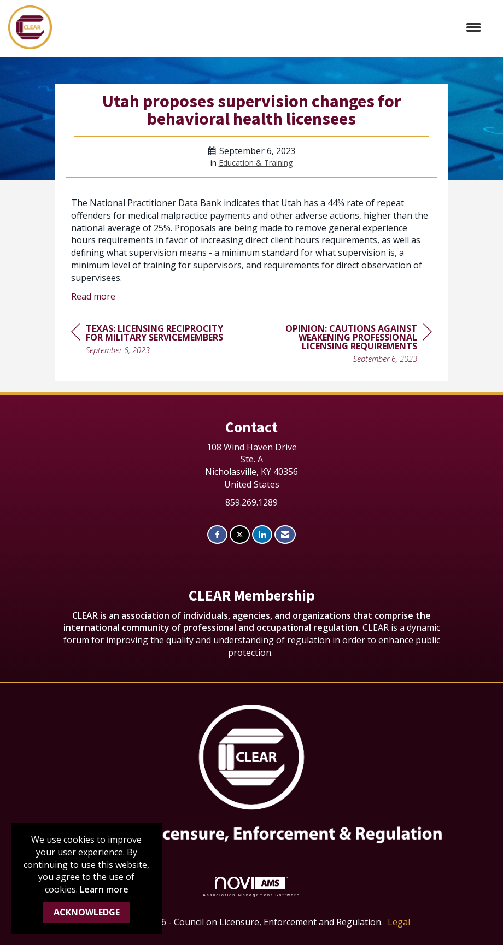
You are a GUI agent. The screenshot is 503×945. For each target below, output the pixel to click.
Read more (93, 296)
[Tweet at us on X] (240, 534)
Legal (399, 922)
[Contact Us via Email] (285, 534)
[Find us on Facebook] (217, 534)
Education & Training (256, 162)
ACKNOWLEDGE (87, 912)
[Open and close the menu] (272, 27)
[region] (350, 345)
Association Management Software (251, 887)
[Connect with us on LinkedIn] (262, 534)
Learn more (104, 889)
